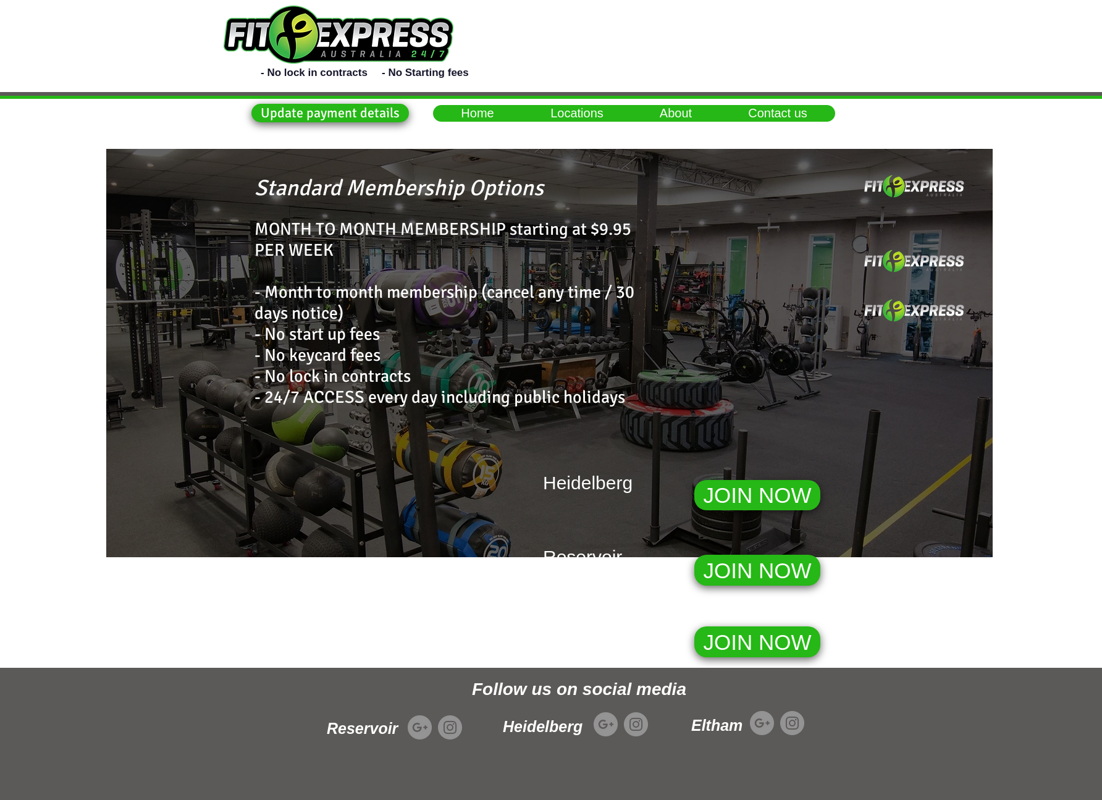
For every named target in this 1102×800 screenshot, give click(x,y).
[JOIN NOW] (757, 495)
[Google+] (420, 727)
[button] (330, 113)
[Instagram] (450, 727)
